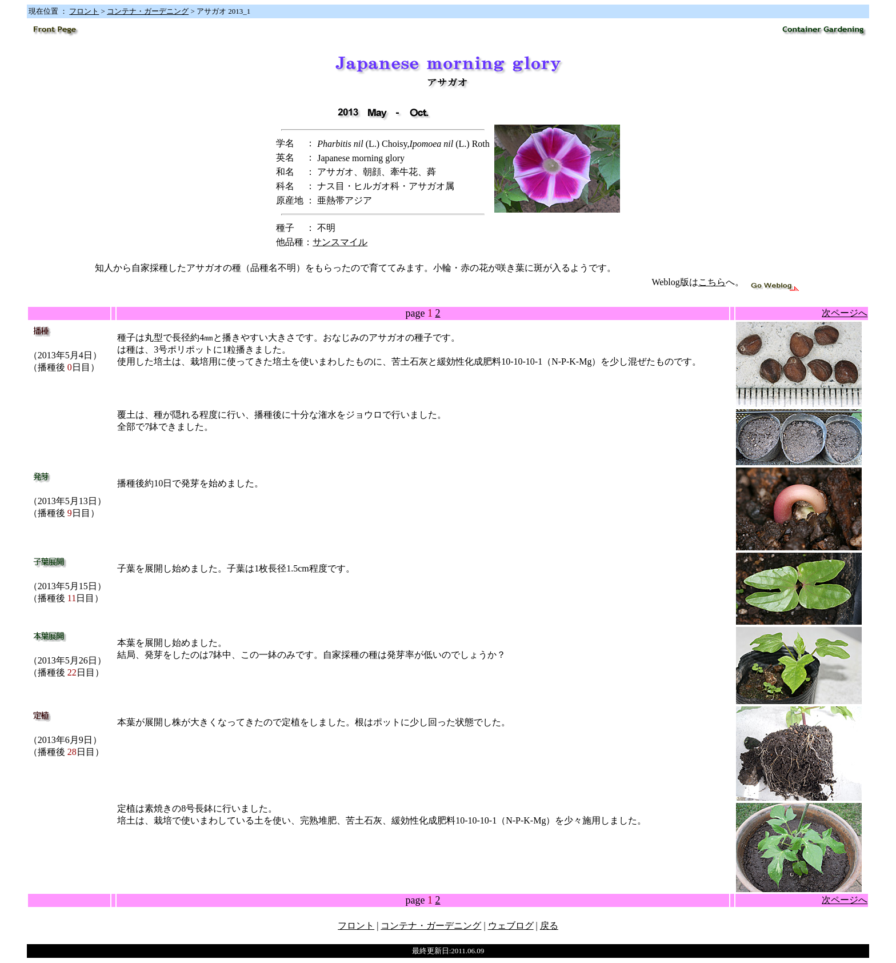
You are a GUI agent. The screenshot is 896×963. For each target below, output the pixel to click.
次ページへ (844, 313)
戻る (549, 925)
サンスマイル (340, 242)
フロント (84, 11)
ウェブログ (511, 925)
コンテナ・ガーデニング (148, 11)
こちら (712, 282)
